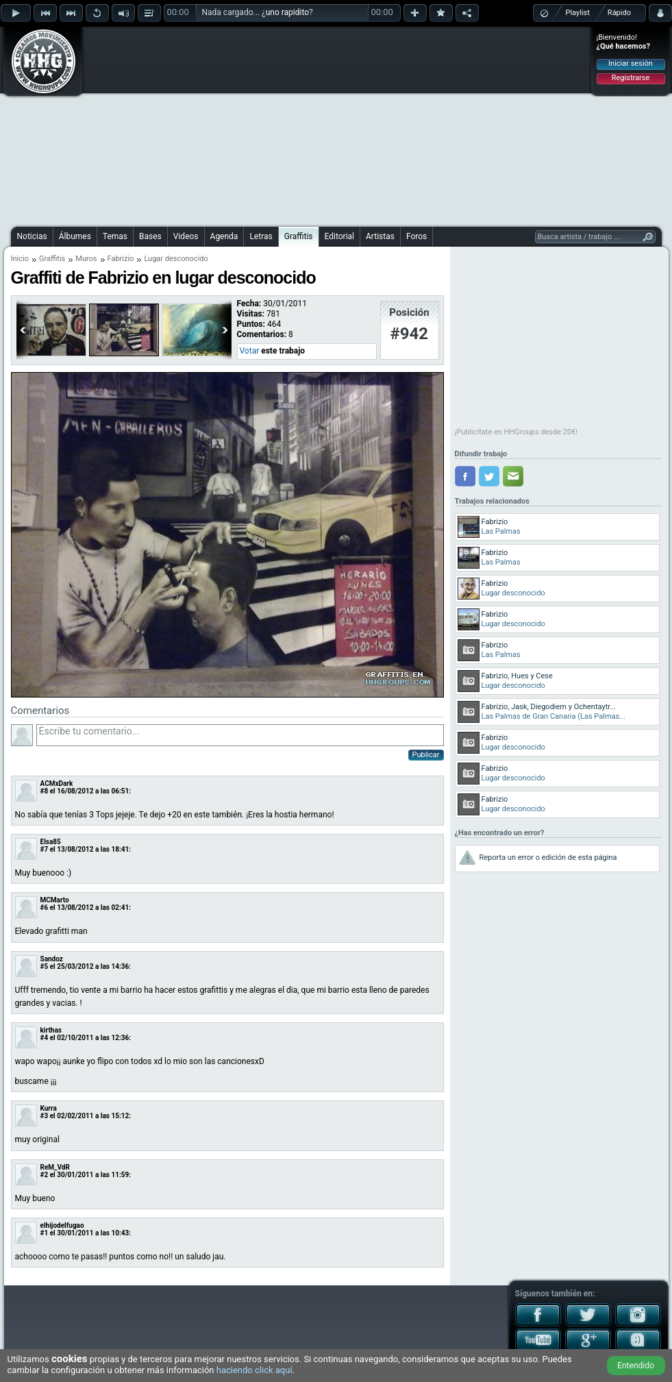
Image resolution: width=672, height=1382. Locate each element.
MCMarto (54, 900)
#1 (44, 1233)
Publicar (426, 754)
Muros (86, 258)
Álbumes (75, 236)
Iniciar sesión (630, 63)
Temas (115, 236)
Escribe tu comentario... (240, 735)
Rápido (619, 12)
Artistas (380, 236)
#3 (44, 1116)
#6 (44, 907)
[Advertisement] (307, 125)
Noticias (32, 236)
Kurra (48, 1108)
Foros (416, 236)
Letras (260, 236)
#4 (44, 1037)
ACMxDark (56, 783)
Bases (150, 236)
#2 (44, 1175)
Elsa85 (50, 842)
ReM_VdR (55, 1167)
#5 (44, 966)
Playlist (578, 12)
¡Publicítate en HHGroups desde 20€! (516, 432)
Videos (186, 236)
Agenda (224, 236)
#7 (44, 849)
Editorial (339, 236)
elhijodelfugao (62, 1225)
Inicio (20, 258)
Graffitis (298, 236)
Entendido (635, 1365)
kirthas (51, 1030)
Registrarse (630, 77)
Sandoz (51, 959)
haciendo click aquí (254, 1370)
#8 (44, 791)
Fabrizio (121, 258)
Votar (250, 351)
